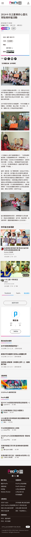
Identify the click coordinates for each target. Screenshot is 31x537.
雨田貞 (5, 412)
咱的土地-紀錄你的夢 (7, 508)
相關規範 (3, 486)
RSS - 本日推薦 (5, 521)
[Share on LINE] (12, 59)
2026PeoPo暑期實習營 (8, 392)
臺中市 (12, 37)
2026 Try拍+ (5, 502)
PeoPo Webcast (20, 486)
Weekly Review (5, 492)
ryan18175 (7, 404)
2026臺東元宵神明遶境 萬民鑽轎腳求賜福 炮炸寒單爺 (15, 419)
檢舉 (13, 28)
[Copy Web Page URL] (15, 59)
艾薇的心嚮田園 (8, 457)
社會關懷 (9, 41)
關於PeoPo (4, 483)
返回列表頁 (15, 303)
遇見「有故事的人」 (22, 511)
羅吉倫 (15, 320)
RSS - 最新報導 (5, 518)
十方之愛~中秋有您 (11, 279)
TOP (28, 526)
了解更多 (15, 331)
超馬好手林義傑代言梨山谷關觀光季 (14, 354)
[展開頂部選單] (28, 3)
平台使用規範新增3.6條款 (10, 428)
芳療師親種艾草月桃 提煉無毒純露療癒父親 (15, 446)
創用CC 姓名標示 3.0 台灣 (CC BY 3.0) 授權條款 (11, 51)
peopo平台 (7, 430)
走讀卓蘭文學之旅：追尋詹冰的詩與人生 (15, 455)
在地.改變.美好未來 (21, 508)
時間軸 (3, 489)
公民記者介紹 (20, 492)
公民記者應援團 (20, 489)
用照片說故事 (5, 511)
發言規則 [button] (26, 293)
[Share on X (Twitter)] (9, 59)
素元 (5, 422)
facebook (13, 476)
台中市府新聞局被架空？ (10, 346)
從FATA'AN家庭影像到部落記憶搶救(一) (15, 402)
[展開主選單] (2, 3)
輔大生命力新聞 (8, 449)
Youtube (18, 476)
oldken (6, 282)
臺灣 (8, 37)
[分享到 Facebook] (5, 59)
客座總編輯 (19, 494)
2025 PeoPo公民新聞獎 (8, 505)
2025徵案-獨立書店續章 (23, 502)
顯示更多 (9, 48)
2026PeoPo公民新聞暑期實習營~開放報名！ (15, 437)
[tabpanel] (15, 298)
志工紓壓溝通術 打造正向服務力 (12, 410)
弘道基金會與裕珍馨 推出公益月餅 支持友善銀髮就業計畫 (16, 249)
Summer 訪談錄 (8, 252)
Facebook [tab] (8, 293)
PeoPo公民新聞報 (21, 483)
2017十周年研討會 (21, 505)
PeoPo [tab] (18, 293)
